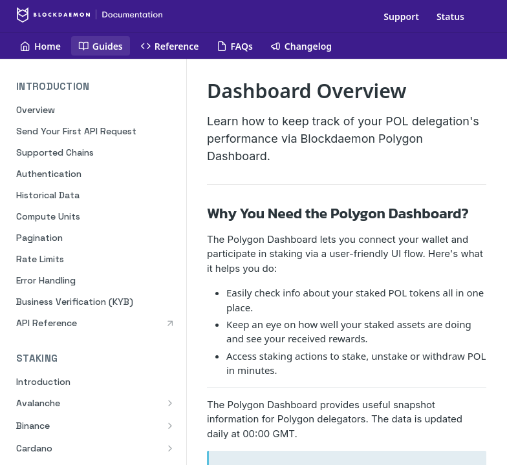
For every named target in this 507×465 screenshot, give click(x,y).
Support (401, 16)
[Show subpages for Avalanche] (170, 403)
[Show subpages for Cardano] (170, 448)
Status (450, 16)
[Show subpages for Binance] (170, 425)
